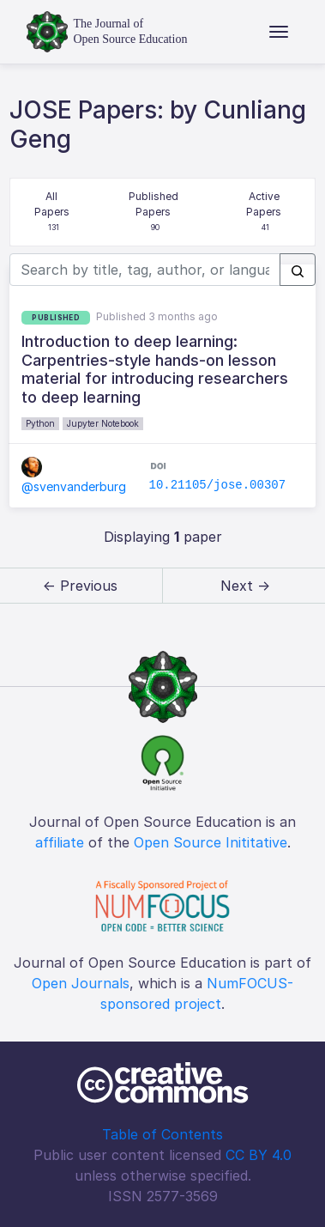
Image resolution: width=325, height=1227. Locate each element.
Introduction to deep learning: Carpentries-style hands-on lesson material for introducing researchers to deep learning (154, 369)
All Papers (53, 212)
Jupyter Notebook (103, 423)
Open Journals (80, 983)
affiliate (59, 842)
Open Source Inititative (210, 842)
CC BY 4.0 (259, 1154)
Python (40, 423)
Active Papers (265, 212)
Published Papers (154, 212)
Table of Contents (162, 1134)
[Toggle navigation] (278, 32)
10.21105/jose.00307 (217, 485)
